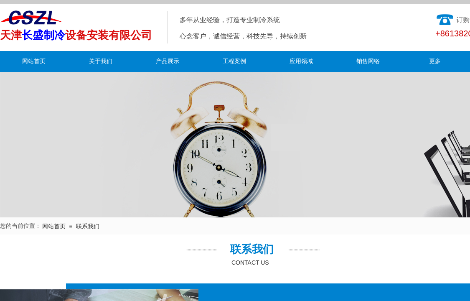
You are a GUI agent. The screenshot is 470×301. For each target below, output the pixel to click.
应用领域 (301, 61)
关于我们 (100, 61)
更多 (435, 61)
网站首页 (34, 61)
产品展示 (167, 61)
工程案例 (234, 61)
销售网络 (368, 61)
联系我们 (87, 226)
